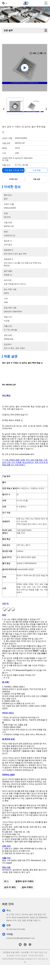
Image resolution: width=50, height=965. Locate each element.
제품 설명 (36, 179)
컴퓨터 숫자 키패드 (24, 881)
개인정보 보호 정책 (11, 952)
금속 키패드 (27, 887)
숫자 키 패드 (10, 887)
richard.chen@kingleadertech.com (20, 938)
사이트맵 (25, 952)
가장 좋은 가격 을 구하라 (14, 170)
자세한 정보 (13, 179)
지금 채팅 (37, 170)
